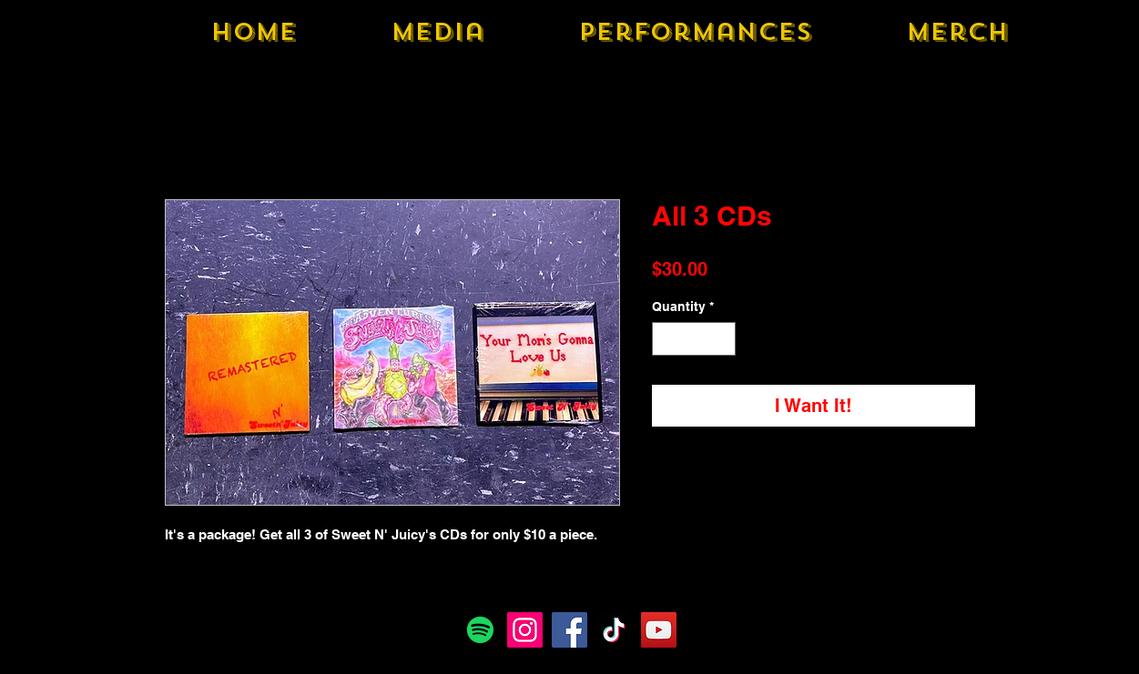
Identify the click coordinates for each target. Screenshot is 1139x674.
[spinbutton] (693, 339)
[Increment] (721, 339)
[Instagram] (525, 630)
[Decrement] (666, 339)
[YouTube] (658, 630)
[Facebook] (569, 630)
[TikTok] (614, 630)
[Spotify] (480, 630)
